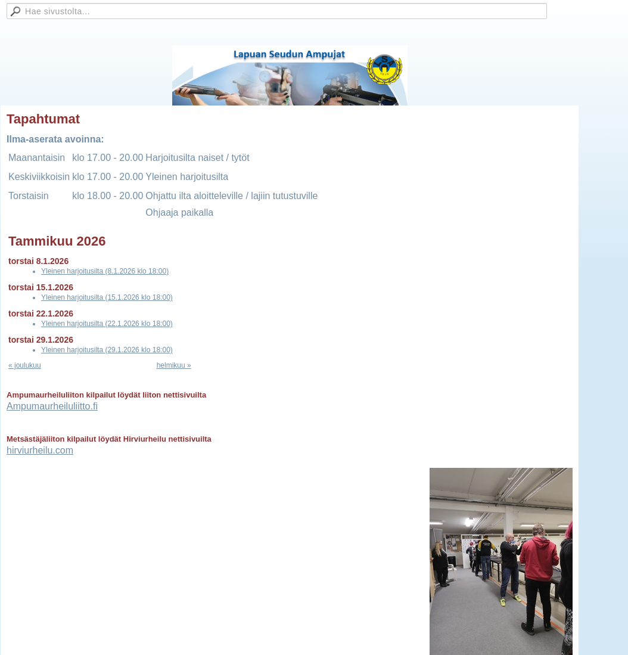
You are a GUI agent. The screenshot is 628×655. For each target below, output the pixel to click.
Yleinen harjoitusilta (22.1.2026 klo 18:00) (107, 323)
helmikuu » (174, 365)
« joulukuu (24, 365)
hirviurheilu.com (40, 450)
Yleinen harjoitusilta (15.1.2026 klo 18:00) (107, 297)
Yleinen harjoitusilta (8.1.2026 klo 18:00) (105, 271)
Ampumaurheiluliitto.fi (52, 406)
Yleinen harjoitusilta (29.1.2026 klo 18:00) (107, 350)
